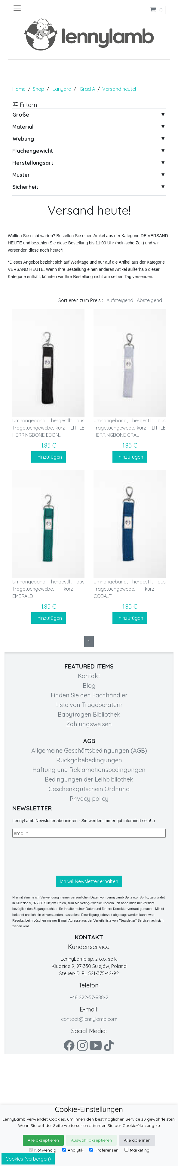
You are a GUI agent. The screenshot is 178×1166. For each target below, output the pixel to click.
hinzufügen (48, 457)
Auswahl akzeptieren (91, 1140)
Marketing (136, 1150)
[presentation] (58, 856)
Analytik (72, 1150)
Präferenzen (103, 1150)
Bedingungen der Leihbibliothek (89, 779)
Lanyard (62, 89)
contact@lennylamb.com (89, 1019)
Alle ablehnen (137, 1140)
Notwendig (42, 1150)
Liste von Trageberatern (89, 704)
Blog (89, 685)
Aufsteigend (119, 300)
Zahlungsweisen (89, 724)
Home (19, 89)
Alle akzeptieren (43, 1140)
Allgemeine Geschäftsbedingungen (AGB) (89, 750)
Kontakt (89, 676)
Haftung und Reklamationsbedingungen (89, 769)
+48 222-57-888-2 (89, 997)
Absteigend (149, 300)
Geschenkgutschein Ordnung (89, 789)
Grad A (87, 89)
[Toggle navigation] (51, 8)
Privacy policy (89, 798)
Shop (38, 89)
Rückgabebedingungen (89, 760)
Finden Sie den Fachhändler (89, 695)
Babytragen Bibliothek (89, 714)
